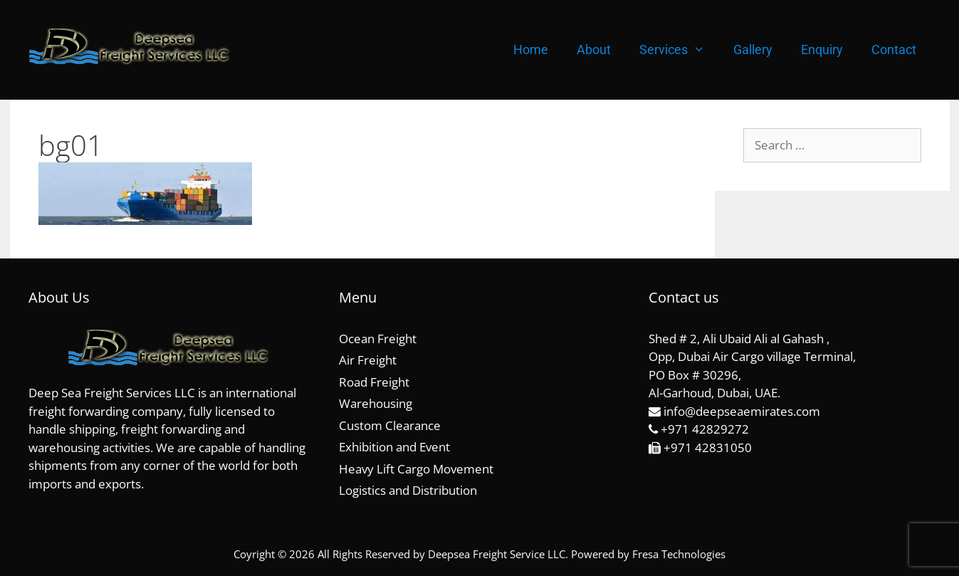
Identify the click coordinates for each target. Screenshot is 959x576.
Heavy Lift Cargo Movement (416, 469)
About (594, 49)
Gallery (752, 49)
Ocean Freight (377, 338)
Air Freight (368, 360)
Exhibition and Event (394, 447)
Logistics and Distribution (408, 490)
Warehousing (375, 403)
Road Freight (374, 382)
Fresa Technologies (678, 554)
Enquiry (822, 49)
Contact (893, 49)
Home (530, 49)
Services (679, 49)
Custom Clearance (390, 425)
